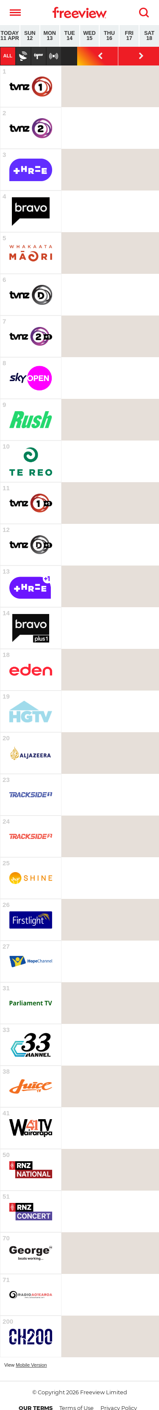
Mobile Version (31, 1364)
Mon (49, 36)
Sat (149, 36)
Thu (109, 36)
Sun (29, 36)
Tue (69, 36)
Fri (129, 36)
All (7, 55)
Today (10, 36)
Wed (89, 36)
